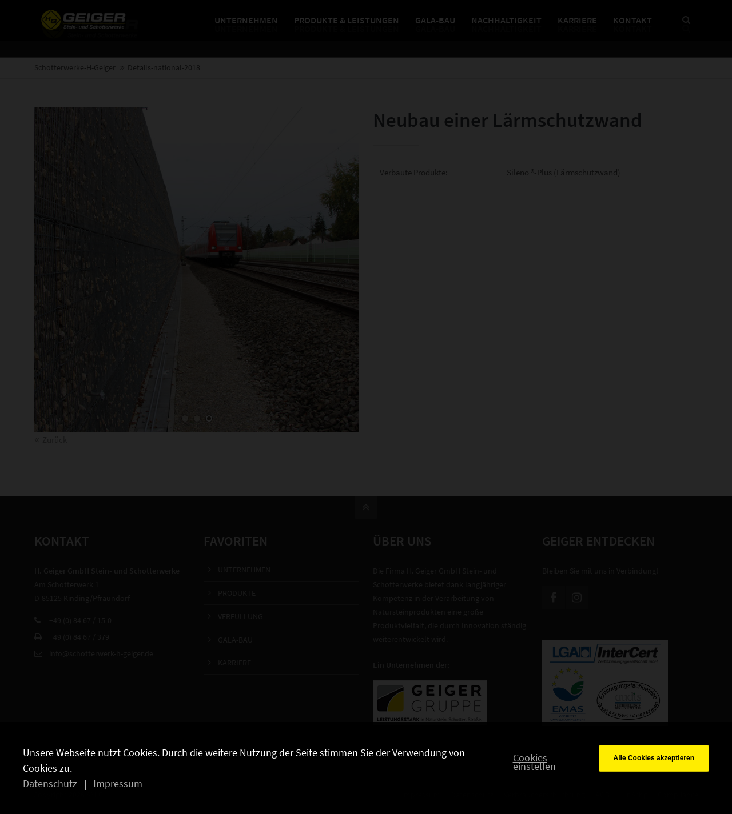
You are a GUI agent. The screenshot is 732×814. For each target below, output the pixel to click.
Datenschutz (50, 783)
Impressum (117, 783)
